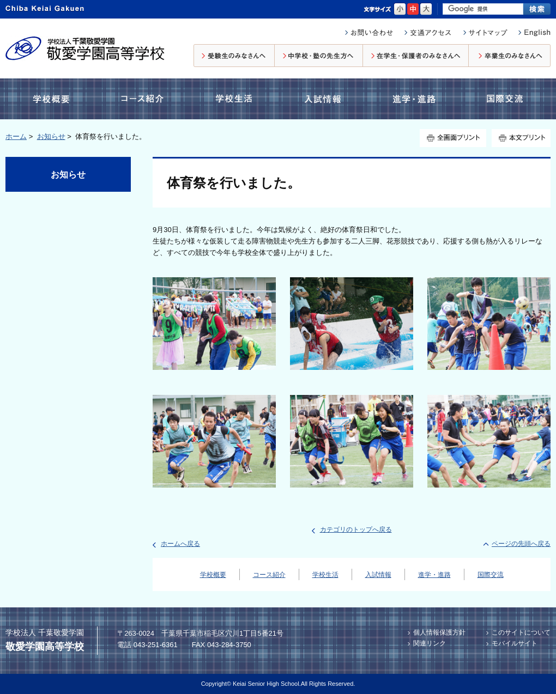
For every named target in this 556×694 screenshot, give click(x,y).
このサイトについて (521, 632)
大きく (426, 9)
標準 (413, 9)
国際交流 (504, 98)
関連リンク (429, 643)
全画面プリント (453, 138)
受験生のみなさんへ (234, 55)
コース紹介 (144, 98)
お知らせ (51, 136)
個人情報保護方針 (439, 632)
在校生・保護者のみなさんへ (416, 55)
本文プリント (521, 138)
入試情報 (325, 98)
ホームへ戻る (180, 543)
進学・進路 (414, 98)
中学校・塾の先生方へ (319, 55)
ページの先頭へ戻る (521, 543)
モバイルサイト (514, 643)
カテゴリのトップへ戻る (356, 529)
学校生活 (232, 98)
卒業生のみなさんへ (510, 55)
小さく (400, 9)
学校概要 (53, 98)
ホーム (16, 136)
